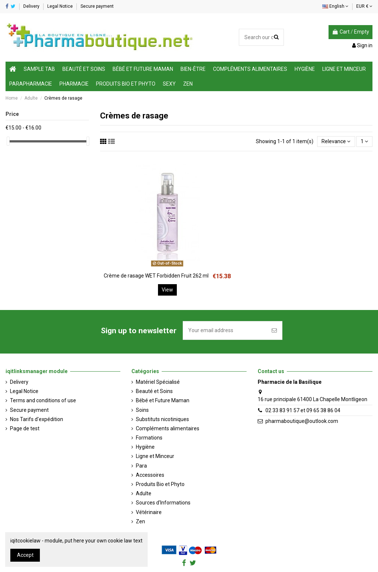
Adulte (143, 493)
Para (141, 466)
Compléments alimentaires (167, 428)
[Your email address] (225, 330)
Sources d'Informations (163, 503)
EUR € (364, 6)
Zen (140, 521)
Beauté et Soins (154, 391)
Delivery (32, 6)
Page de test (24, 428)
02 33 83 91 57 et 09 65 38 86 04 (302, 410)
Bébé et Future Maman (162, 400)
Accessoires (150, 475)
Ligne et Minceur (155, 456)
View (167, 290)
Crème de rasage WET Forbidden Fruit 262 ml (156, 276)
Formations (149, 438)
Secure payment (97, 6)
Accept (25, 555)
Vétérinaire (149, 512)
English (335, 6)
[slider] (8, 141)
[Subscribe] (274, 330)
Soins (142, 410)
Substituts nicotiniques (162, 419)
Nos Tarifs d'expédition (36, 419)
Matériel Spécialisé (158, 382)
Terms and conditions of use (43, 400)
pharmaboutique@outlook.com (301, 421)
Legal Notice (60, 6)
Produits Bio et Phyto (160, 484)
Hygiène (145, 447)
